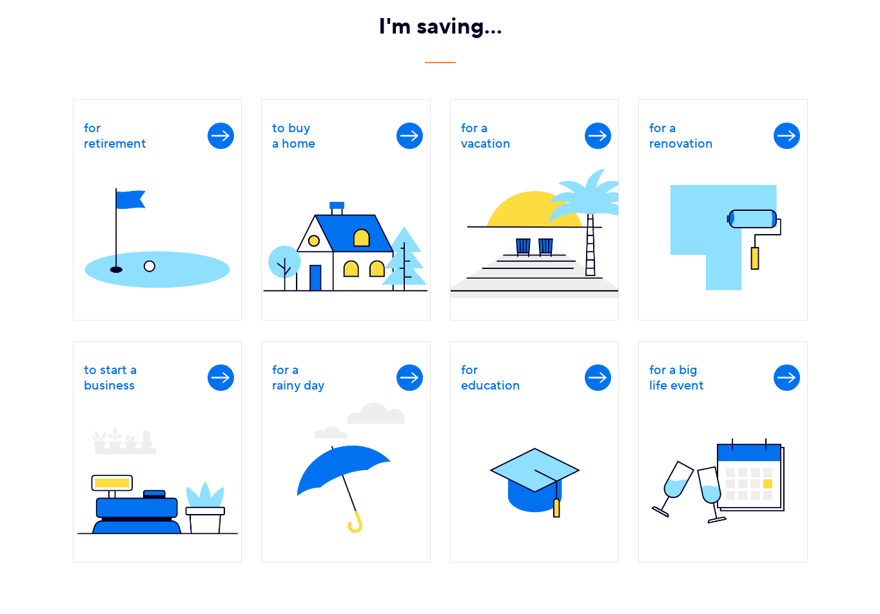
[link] (157, 210)
